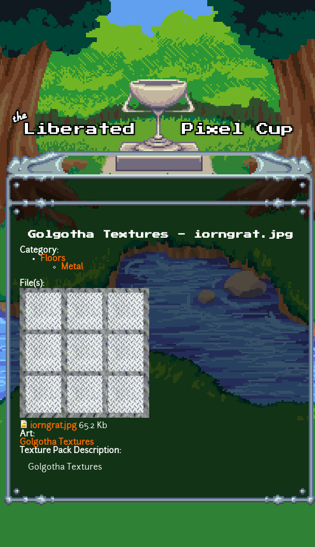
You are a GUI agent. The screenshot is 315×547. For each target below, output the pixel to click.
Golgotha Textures (57, 443)
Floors (52, 259)
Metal (72, 267)
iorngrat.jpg (53, 426)
